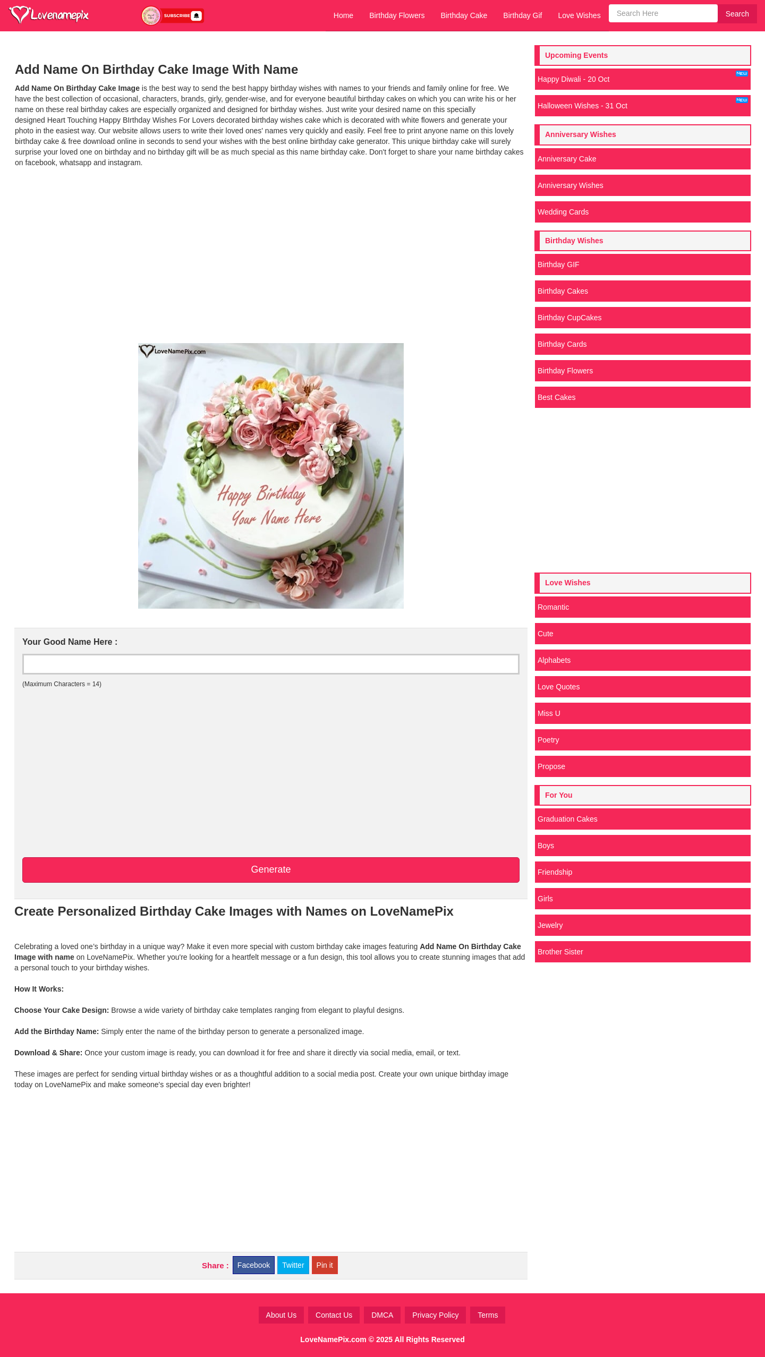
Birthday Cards (562, 344)
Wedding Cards (563, 212)
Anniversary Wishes (571, 185)
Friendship (555, 872)
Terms (488, 1315)
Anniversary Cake (567, 159)
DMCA (382, 1315)
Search (737, 14)
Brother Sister (560, 952)
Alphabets (554, 660)
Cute (546, 633)
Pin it (325, 1265)
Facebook (253, 1265)
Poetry (548, 740)
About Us (281, 1315)
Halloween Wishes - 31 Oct (643, 103)
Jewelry (550, 925)
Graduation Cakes (568, 819)
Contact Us (334, 1315)
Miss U (549, 713)
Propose (551, 766)
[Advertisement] (270, 263)
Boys (546, 845)
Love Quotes (559, 686)
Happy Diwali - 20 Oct (643, 77)
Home (343, 15)
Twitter (293, 1265)
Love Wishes (579, 15)
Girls (545, 898)
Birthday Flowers (396, 15)
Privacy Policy (435, 1315)
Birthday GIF (559, 264)
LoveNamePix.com (333, 1339)
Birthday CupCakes (570, 317)
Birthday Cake (463, 15)
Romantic (553, 607)
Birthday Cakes (563, 291)
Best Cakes (557, 397)
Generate (271, 869)
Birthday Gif (522, 15)
